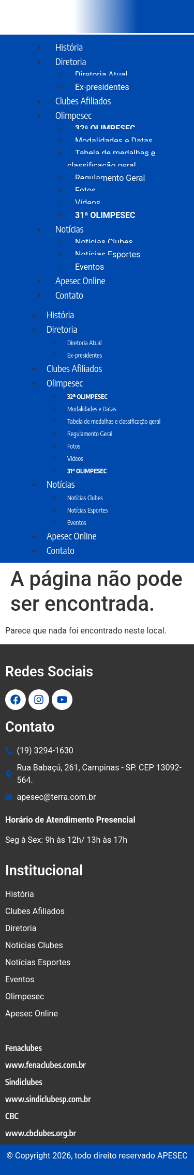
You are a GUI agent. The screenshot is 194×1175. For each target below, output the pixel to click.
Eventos (76, 523)
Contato (69, 295)
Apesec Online (80, 280)
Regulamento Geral (110, 178)
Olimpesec (73, 115)
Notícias (69, 229)
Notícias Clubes (104, 242)
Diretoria (70, 61)
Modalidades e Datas (114, 141)
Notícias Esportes (107, 254)
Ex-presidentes (84, 355)
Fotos (85, 190)
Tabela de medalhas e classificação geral (111, 159)
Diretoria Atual (101, 75)
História (69, 47)
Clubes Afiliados (83, 100)
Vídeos (87, 203)
